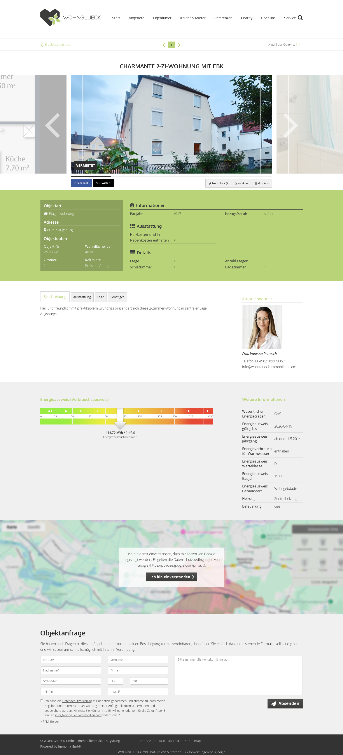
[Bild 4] (212, 176)
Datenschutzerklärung (77, 701)
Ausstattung (82, 297)
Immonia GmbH (69, 746)
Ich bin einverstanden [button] (170, 576)
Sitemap (195, 741)
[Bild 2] (131, 176)
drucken (262, 183)
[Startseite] (70, 17)
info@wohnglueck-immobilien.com (269, 366)
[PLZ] (116, 681)
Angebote (136, 18)
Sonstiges (117, 297)
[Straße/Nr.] (70, 681)
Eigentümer (162, 18)
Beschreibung (55, 296)
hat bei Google (171, 752)
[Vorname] (138, 659)
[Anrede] (70, 659)
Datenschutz (177, 741)
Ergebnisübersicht (55, 44)
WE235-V (51, 252)
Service (290, 18)
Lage (100, 297)
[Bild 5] (252, 176)
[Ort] (149, 681)
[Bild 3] (171, 176)
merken (241, 183)
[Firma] (138, 670)
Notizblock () (218, 183)
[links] (164, 44)
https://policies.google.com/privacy (177, 565)
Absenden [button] (288, 703)
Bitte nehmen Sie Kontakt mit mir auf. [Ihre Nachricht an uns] (239, 675)
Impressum (148, 741)
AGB (162, 741)
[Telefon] (70, 691)
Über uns (268, 18)
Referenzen (223, 18)
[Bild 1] (91, 176)
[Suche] (302, 20)
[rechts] (179, 44)
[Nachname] (70, 670)
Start (116, 18)
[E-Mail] (138, 691)
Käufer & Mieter (193, 18)
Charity (246, 18)
